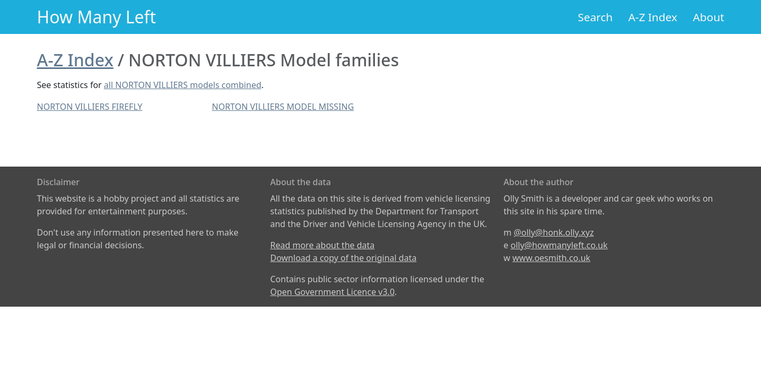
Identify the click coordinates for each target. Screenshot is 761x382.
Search (595, 17)
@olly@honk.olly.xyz (554, 232)
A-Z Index (652, 17)
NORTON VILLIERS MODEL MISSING (283, 106)
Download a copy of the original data (343, 258)
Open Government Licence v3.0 (332, 292)
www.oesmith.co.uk (551, 258)
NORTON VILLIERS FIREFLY (90, 106)
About (708, 17)
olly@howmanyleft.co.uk (559, 245)
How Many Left (96, 16)
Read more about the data (322, 245)
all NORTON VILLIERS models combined (182, 85)
